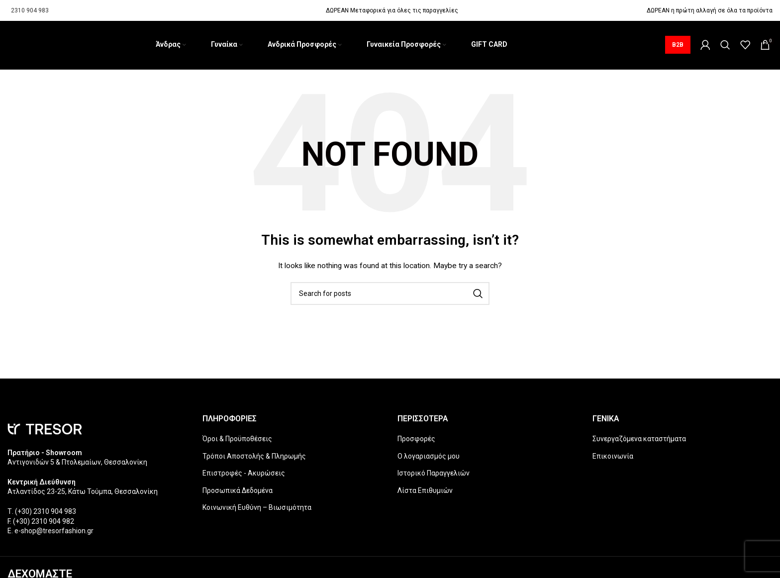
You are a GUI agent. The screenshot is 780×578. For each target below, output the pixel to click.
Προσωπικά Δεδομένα (237, 494)
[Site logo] (7, 47)
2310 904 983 (30, 10)
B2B (677, 46)
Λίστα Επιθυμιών (425, 494)
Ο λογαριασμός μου (428, 460)
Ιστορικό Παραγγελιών (433, 477)
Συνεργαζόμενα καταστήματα (639, 442)
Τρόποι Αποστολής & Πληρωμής (254, 460)
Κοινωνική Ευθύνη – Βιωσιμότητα (256, 511)
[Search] (725, 47)
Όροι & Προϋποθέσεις (237, 442)
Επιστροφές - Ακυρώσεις (243, 477)
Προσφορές (416, 442)
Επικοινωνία (612, 460)
